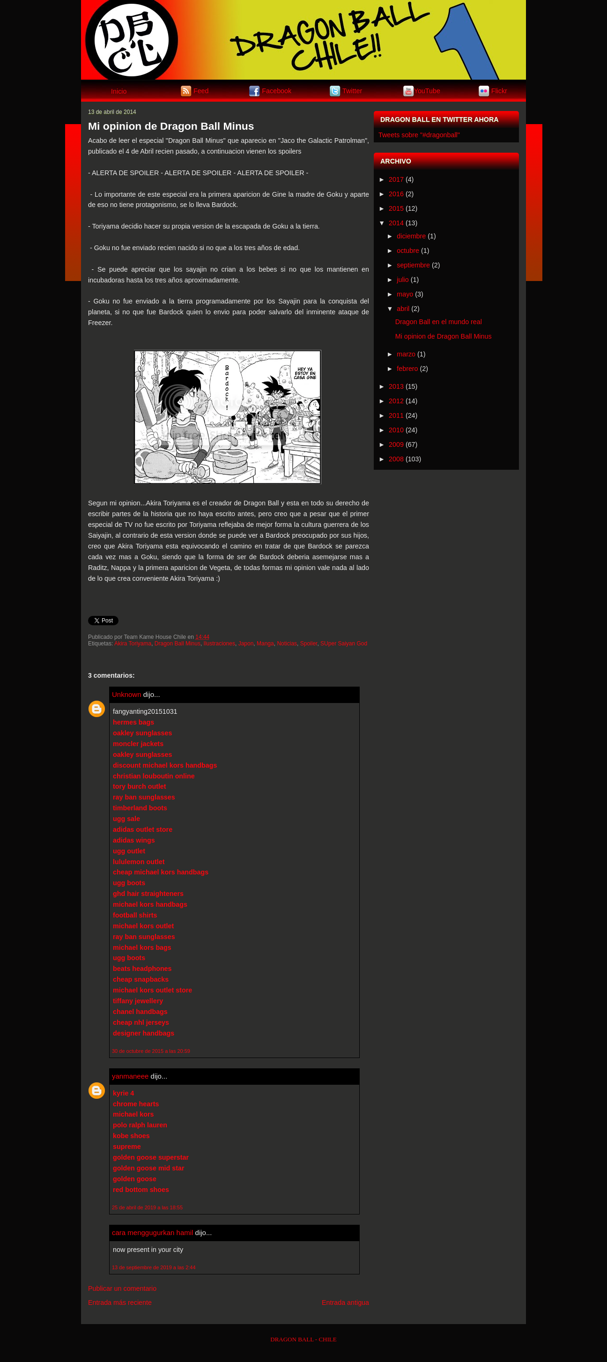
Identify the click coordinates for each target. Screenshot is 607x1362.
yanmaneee (130, 1076)
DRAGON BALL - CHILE (303, 1339)
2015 (396, 208)
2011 (396, 415)
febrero (407, 368)
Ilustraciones (219, 643)
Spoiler (309, 643)
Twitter (352, 90)
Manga (265, 643)
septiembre (413, 265)
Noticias (287, 643)
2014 (396, 223)
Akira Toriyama (132, 643)
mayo (405, 294)
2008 (396, 459)
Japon (246, 643)
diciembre (411, 236)
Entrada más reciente (120, 1302)
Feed (201, 90)
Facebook (276, 90)
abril (403, 308)
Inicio (118, 91)
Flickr (499, 90)
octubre (408, 250)
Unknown (126, 694)
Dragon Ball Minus (177, 643)
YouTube (427, 90)
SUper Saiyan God (343, 643)
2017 (396, 179)
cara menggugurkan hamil (152, 1232)
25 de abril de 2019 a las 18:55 (147, 1207)
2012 (396, 401)
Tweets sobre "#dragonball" (419, 135)
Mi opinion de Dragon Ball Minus (171, 126)
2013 (396, 386)
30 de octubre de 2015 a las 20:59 (151, 1051)
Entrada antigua (345, 1302)
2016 (396, 194)
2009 (396, 444)
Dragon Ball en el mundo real (438, 322)
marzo (406, 354)
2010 (396, 430)
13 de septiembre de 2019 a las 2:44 (154, 1267)
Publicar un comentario (122, 1288)
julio (402, 279)
